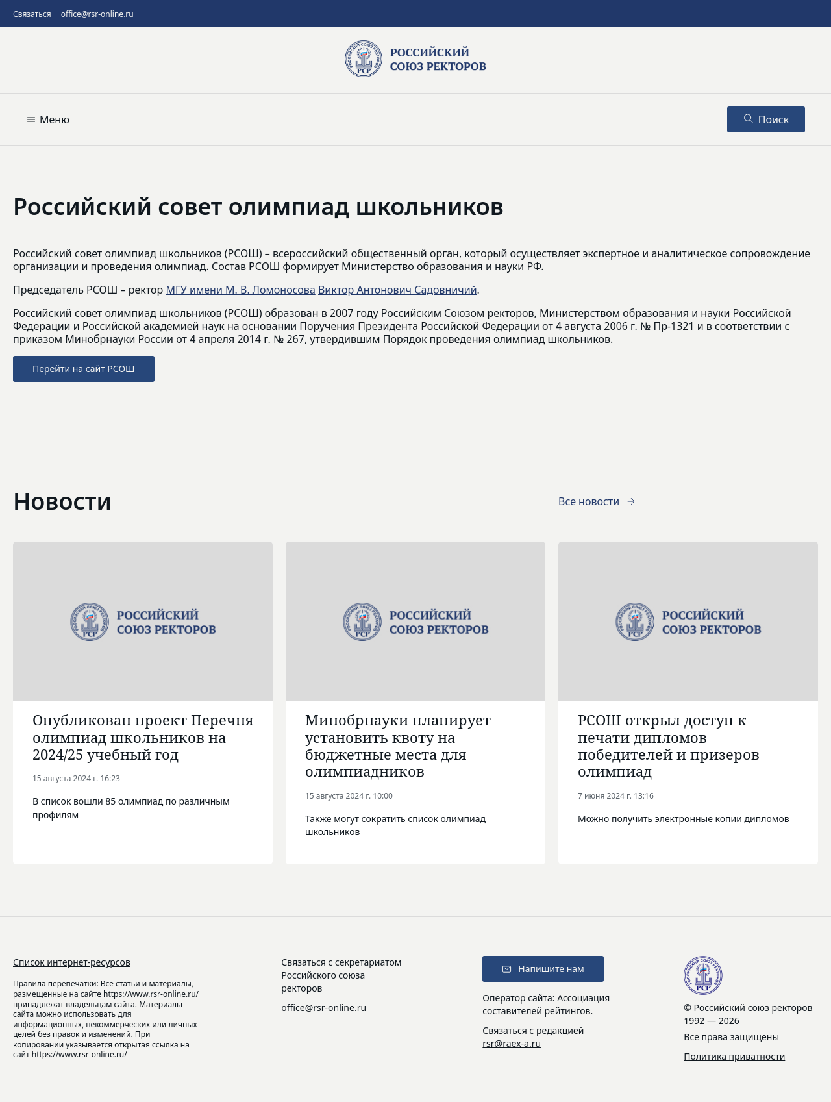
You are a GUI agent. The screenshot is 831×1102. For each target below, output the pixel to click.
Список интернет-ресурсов (71, 962)
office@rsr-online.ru (97, 13)
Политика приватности (734, 1056)
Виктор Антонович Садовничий (397, 289)
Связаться (32, 13)
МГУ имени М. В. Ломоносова (240, 289)
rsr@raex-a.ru (511, 1043)
